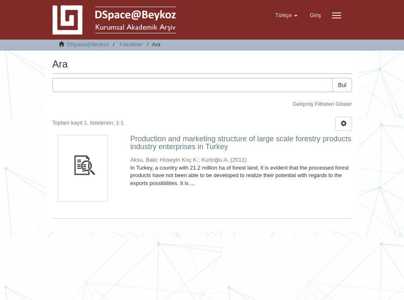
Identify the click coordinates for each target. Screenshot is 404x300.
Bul (342, 85)
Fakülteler (131, 44)
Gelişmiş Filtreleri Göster (322, 104)
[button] (286, 15)
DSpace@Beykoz (88, 44)
